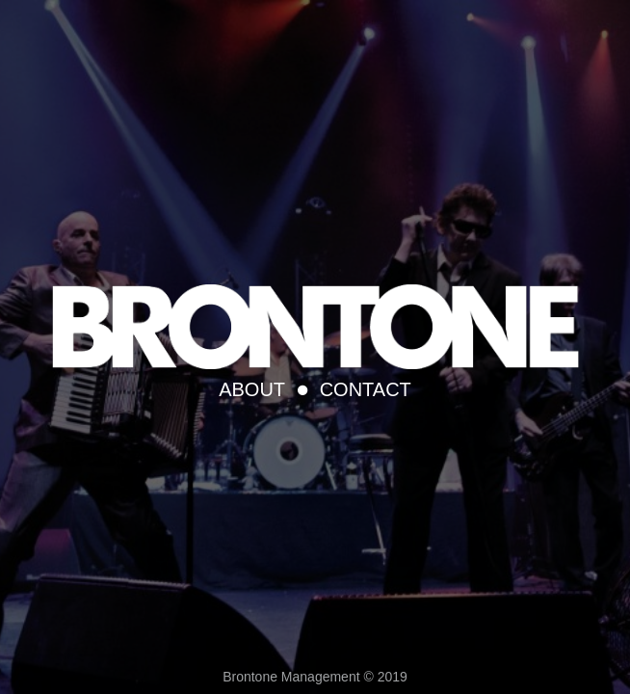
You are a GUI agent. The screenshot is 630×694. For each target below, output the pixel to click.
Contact (365, 389)
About (252, 389)
